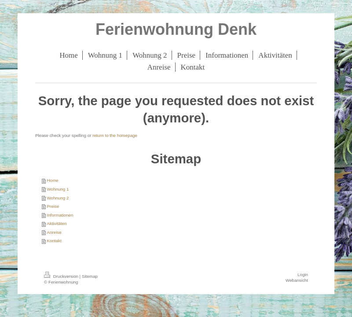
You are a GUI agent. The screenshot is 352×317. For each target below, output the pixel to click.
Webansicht (297, 280)
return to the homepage (114, 135)
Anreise (54, 232)
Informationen (60, 215)
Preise (53, 206)
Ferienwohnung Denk (176, 29)
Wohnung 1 (58, 189)
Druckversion (62, 276)
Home (52, 180)
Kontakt (54, 240)
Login (302, 274)
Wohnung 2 (58, 197)
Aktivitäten (56, 223)
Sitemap (90, 276)
